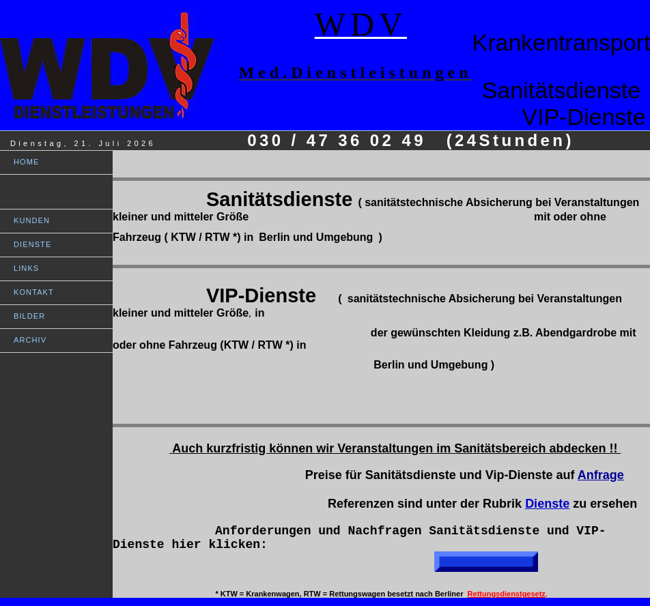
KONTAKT (34, 292)
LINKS (26, 268)
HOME (26, 162)
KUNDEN (32, 220)
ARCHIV (30, 340)
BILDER (29, 316)
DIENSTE (32, 244)
